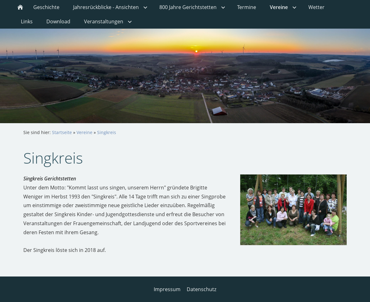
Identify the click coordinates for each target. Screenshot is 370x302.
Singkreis (106, 132)
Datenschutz (201, 289)
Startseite (62, 132)
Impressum (167, 289)
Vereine (84, 132)
